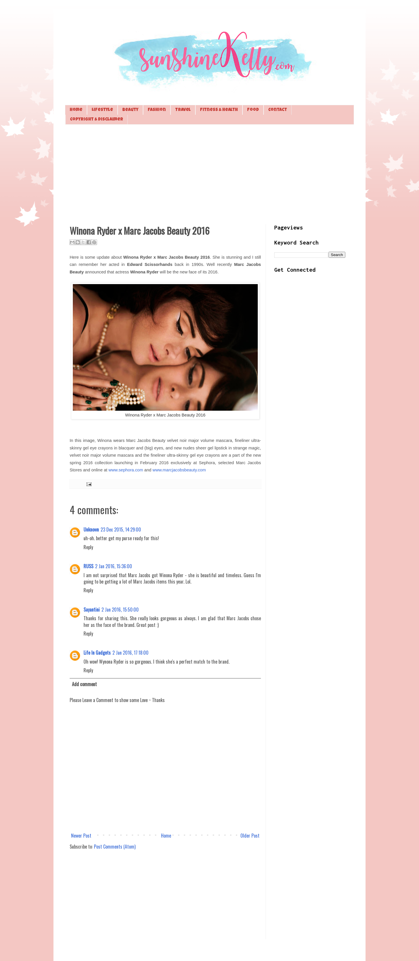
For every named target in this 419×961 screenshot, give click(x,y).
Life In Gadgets (97, 652)
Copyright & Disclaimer (96, 119)
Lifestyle (102, 110)
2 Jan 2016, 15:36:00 (113, 566)
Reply (88, 547)
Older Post (249, 835)
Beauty (130, 110)
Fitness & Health (219, 110)
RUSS (88, 566)
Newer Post (81, 835)
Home (76, 110)
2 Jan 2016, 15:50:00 (120, 609)
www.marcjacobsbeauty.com (179, 470)
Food (253, 110)
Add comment (84, 684)
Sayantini (92, 609)
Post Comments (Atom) (115, 846)
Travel (183, 110)
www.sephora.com (125, 470)
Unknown (91, 529)
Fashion (157, 110)
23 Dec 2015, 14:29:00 (121, 529)
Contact (277, 110)
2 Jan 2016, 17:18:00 (130, 652)
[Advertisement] (209, 173)
